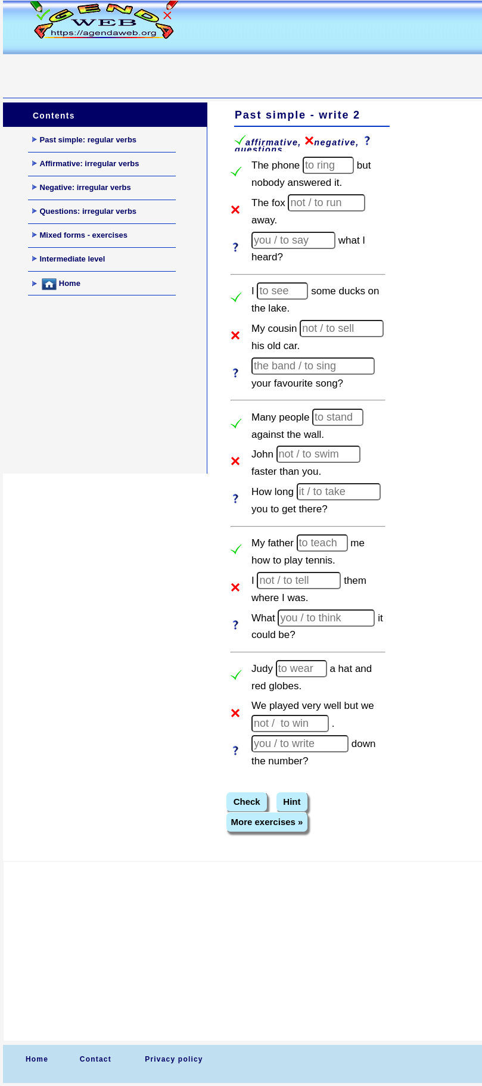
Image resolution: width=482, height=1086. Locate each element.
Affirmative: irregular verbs (85, 163)
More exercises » (267, 822)
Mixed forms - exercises (80, 235)
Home (56, 284)
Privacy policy (174, 1059)
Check (247, 801)
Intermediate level (68, 258)
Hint (292, 801)
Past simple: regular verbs (84, 139)
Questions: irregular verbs (84, 211)
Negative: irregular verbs (81, 187)
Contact (95, 1059)
